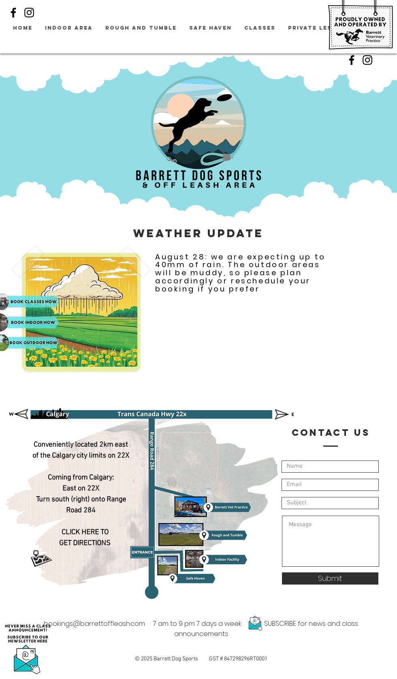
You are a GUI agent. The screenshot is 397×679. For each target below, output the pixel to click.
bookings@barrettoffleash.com (94, 623)
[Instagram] (29, 12)
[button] (27, 649)
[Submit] (330, 578)
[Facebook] (13, 12)
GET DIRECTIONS (85, 543)
